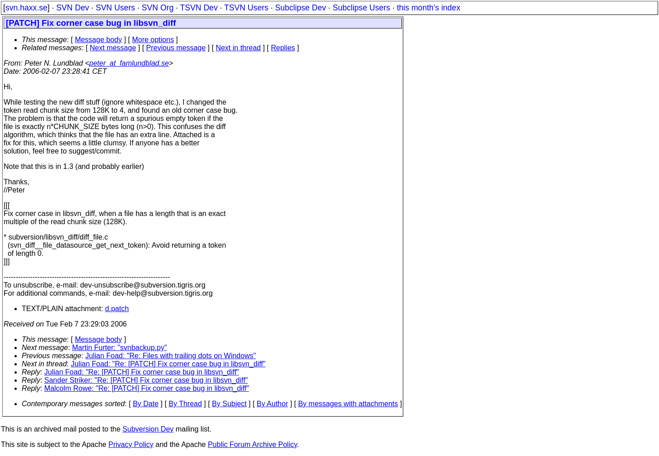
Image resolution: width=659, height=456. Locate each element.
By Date (145, 404)
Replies (283, 48)
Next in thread (238, 48)
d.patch (117, 308)
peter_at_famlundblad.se (129, 63)
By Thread (185, 404)
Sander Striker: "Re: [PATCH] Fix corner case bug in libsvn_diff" (146, 380)
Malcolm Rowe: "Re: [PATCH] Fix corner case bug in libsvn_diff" (146, 388)
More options (153, 39)
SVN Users (115, 7)
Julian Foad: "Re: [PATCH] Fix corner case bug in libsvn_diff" (168, 364)
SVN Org (157, 7)
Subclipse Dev (300, 7)
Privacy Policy (130, 444)
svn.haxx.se (26, 7)
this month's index (428, 7)
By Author (272, 404)
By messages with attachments (348, 404)
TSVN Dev (199, 7)
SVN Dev (72, 7)
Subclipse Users (361, 7)
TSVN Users (246, 7)
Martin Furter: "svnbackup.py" (119, 347)
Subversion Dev (148, 429)
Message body (98, 39)
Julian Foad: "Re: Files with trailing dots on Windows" (171, 356)
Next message (113, 48)
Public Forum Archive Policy (252, 444)
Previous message (176, 48)
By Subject (229, 404)
